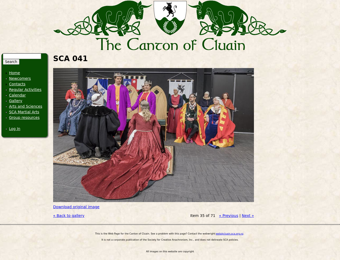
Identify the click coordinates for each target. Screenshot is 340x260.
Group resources (24, 117)
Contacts (17, 84)
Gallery (15, 101)
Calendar (17, 95)
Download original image (76, 207)
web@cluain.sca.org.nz (229, 233)
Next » (248, 215)
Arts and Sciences (25, 106)
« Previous (228, 215)
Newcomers (20, 78)
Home (14, 73)
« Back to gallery (68, 215)
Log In (14, 129)
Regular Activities (25, 89)
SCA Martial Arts (24, 112)
